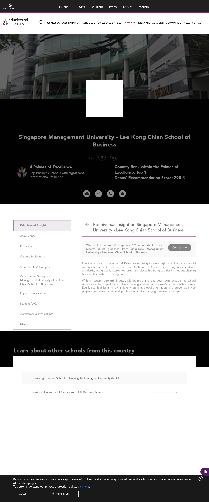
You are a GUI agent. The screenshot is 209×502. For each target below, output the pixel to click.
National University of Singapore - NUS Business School (67, 399)
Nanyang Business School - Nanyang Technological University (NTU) (75, 385)
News (187, 22)
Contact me (179, 255)
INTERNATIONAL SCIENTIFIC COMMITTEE (159, 22)
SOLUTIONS (97, 7)
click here (83, 486)
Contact (197, 22)
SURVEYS (80, 7)
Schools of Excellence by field (102, 22)
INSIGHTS (127, 7)
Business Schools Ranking (62, 22)
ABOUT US (144, 7)
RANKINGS (64, 7)
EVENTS (113, 7)
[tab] (42, 233)
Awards (130, 22)
